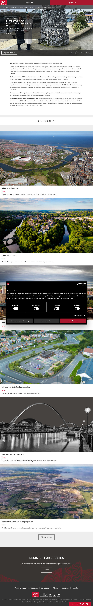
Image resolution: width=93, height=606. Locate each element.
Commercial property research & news (17, 7)
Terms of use (28, 599)
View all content (47, 537)
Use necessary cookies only (20, 321)
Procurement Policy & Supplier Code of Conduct (60, 602)
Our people (45, 588)
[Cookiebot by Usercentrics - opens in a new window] (78, 284)
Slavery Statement (49, 599)
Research (66, 588)
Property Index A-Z (38, 602)
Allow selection (46, 321)
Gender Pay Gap (57, 599)
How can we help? (78, 604)
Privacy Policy (46, 602)
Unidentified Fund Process (27, 602)
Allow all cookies (73, 321)
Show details (78, 315)
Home (2, 7)
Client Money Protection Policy (84, 599)
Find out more (10, 33)
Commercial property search (24, 588)
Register (77, 588)
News (31, 7)
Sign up (46, 570)
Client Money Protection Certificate (69, 599)
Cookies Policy (35, 599)
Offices (56, 588)
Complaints (41, 599)
